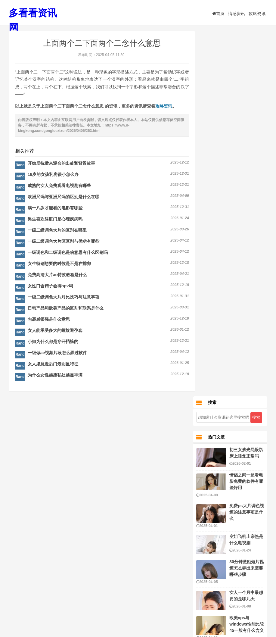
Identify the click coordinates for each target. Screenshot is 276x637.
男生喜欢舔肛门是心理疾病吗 (55, 219)
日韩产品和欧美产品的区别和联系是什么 (66, 309)
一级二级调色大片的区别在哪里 (57, 231)
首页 (218, 13)
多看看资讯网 (33, 20)
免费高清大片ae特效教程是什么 (57, 275)
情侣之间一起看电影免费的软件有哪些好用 (246, 117)
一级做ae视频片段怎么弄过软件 (57, 353)
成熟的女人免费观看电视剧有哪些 (59, 186)
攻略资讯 (257, 13)
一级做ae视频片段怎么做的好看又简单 (246, 315)
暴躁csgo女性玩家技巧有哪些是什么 (246, 502)
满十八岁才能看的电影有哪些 (55, 208)
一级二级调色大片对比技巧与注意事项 (63, 297)
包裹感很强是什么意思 (49, 320)
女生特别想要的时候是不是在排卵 (59, 264)
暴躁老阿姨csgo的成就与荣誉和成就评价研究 (246, 371)
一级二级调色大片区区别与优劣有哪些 (63, 242)
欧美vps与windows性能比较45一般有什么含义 (246, 259)
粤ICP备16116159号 (170, 621)
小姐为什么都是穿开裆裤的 (53, 342)
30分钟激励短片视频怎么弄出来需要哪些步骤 (246, 203)
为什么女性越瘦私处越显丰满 (55, 375)
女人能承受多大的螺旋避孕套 (55, 331)
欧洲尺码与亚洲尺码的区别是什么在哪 (63, 197)
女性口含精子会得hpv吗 (50, 286)
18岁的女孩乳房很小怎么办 (53, 175)
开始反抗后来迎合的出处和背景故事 (61, 164)
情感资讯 (236, 13)
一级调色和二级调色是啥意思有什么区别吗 (68, 253)
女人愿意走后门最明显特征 (53, 364)
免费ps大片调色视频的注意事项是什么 (246, 147)
